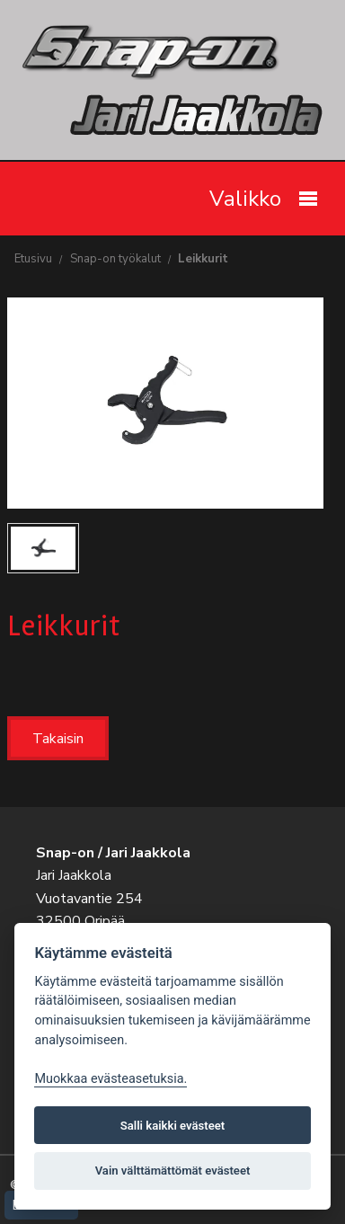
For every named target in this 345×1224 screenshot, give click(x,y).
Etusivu (33, 259)
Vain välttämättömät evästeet (173, 1170)
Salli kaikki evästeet (173, 1125)
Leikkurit (203, 259)
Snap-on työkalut (115, 259)
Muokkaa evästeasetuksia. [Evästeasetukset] (110, 1079)
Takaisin (58, 739)
